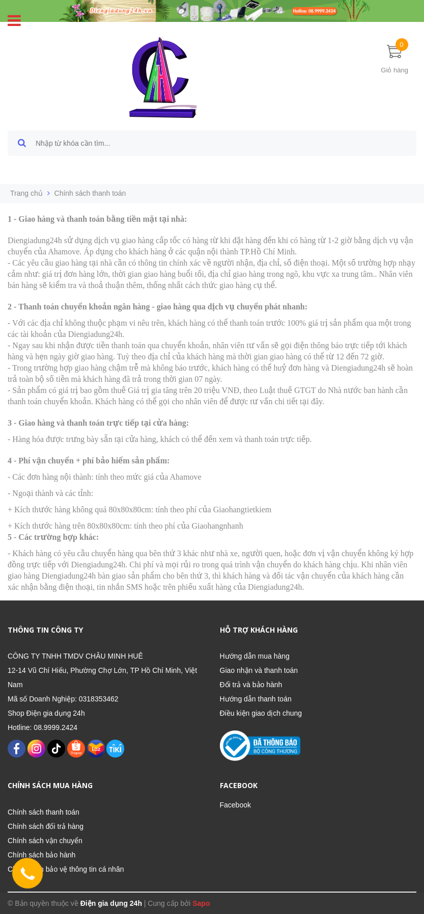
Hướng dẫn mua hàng (255, 656)
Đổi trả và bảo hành (251, 685)
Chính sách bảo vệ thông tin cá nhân (66, 869)
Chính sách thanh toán (43, 812)
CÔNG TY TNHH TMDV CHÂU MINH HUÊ (75, 656)
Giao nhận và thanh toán (259, 670)
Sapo (201, 903)
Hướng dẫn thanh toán (256, 699)
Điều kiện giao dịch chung (261, 713)
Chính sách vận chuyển (45, 841)
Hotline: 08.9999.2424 (42, 727)
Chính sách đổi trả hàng (45, 826)
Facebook (235, 805)
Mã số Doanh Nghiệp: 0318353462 (63, 699)
